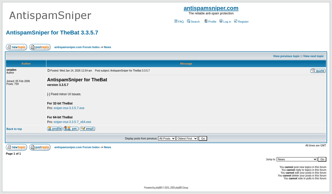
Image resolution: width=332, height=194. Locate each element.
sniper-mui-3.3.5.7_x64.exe (72, 122)
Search (193, 21)
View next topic (313, 56)
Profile (210, 21)
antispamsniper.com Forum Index (76, 47)
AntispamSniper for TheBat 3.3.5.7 (52, 32)
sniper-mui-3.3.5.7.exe (69, 108)
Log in (225, 21)
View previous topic (286, 56)
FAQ (179, 21)
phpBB (159, 187)
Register (241, 21)
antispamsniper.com (211, 8)
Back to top (14, 128)
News (107, 47)
